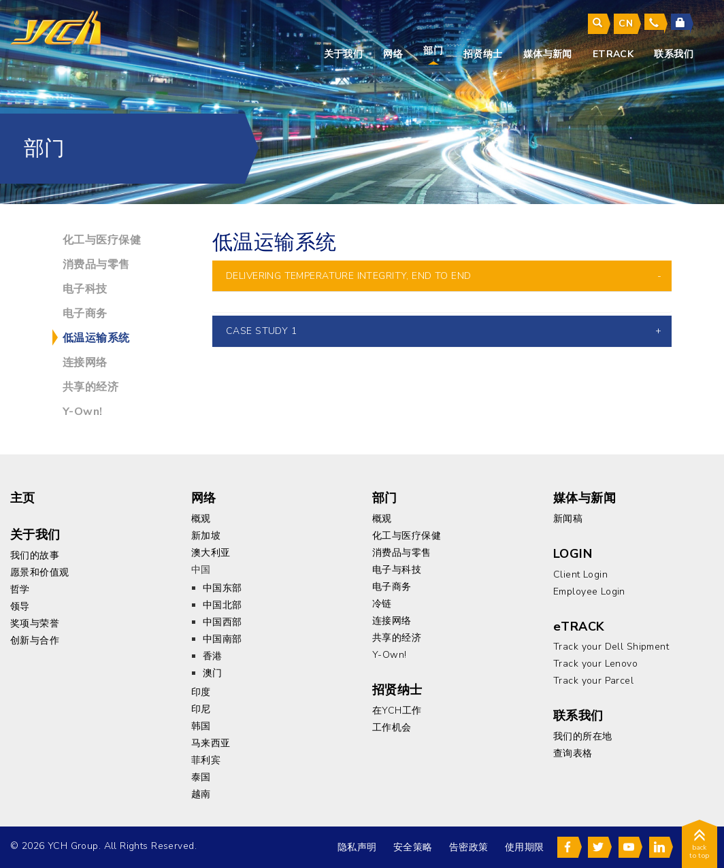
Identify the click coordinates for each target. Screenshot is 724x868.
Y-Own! (83, 411)
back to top (699, 846)
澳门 (213, 673)
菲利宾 (205, 760)
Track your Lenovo (595, 663)
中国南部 (222, 639)
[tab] (442, 276)
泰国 (201, 777)
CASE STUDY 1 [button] (261, 330)
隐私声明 (357, 847)
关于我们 (343, 54)
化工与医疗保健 (102, 240)
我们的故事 (34, 555)
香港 (213, 656)
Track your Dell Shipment (611, 646)
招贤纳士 (483, 54)
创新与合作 (34, 640)
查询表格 (573, 753)
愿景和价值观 (39, 572)
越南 (201, 794)
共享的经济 (90, 387)
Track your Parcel (593, 680)
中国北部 (222, 605)
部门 (433, 50)
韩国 (201, 726)
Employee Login (589, 591)
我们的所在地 (582, 736)
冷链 (382, 603)
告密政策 (469, 847)
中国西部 (222, 622)
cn (626, 23)
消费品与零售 (96, 264)
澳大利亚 (211, 552)
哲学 (20, 589)
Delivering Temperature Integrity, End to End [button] (348, 275)
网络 (393, 54)
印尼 (201, 709)
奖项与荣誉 (34, 623)
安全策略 (413, 847)
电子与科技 (396, 569)
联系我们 (673, 54)
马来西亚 (211, 743)
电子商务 (85, 313)
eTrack (613, 54)
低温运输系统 (96, 338)
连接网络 (85, 362)
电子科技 (85, 289)
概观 (201, 518)
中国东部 (222, 588)
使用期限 (524, 847)
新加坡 (205, 535)
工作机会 (392, 727)
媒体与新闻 (547, 54)
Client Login (580, 574)
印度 (201, 692)
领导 (20, 606)
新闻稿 (567, 518)
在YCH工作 (397, 710)
